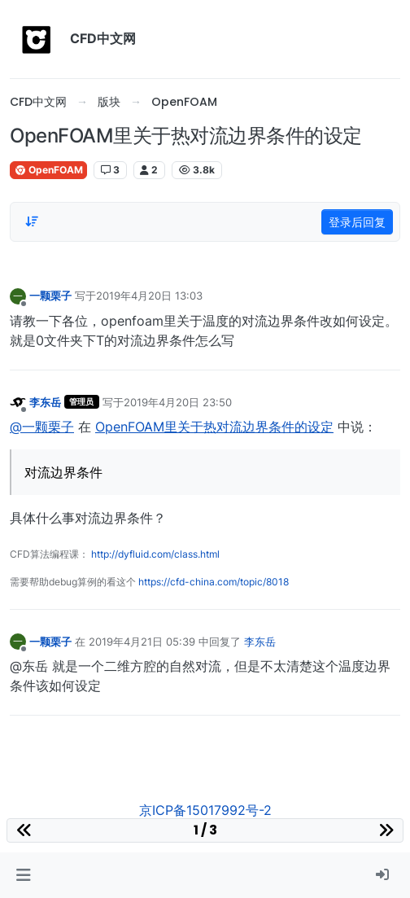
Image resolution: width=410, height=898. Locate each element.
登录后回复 (357, 222)
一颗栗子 (50, 295)
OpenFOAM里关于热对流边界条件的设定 (214, 426)
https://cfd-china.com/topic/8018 (213, 582)
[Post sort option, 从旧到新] (31, 221)
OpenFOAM (48, 170)
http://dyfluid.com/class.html (155, 554)
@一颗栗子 (42, 426)
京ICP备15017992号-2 (205, 810)
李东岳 (45, 402)
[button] (23, 875)
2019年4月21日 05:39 (142, 641)
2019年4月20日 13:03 (149, 295)
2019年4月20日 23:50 (178, 402)
